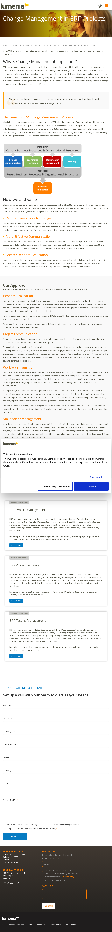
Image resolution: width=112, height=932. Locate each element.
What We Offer (21, 45)
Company (7, 770)
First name (7, 705)
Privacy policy (55, 924)
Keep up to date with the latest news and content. (57, 856)
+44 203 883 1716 (11, 883)
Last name (7, 718)
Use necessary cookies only (55, 486)
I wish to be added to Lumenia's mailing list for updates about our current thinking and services (41, 824)
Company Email (9, 731)
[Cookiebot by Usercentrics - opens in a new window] (96, 443)
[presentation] (27, 812)
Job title (6, 757)
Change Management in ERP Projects (81, 45)
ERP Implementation (45, 45)
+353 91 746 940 (11, 862)
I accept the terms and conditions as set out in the (29, 828)
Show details (96, 477)
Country (6, 783)
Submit (15, 836)
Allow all (91, 486)
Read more (16, 546)
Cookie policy (70, 924)
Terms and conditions (36, 924)
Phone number (9, 744)
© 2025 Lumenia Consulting (13, 924)
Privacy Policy (50, 828)
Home (6, 45)
